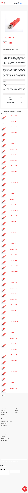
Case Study (17, 405)
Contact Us (25, 489)
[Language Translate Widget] (18, 2)
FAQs (16, 413)
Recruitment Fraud (3, 413)
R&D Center (3, 411)
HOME (1, 6)
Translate (19, 3)
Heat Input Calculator (4, 417)
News (16, 411)
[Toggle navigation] (25, 3)
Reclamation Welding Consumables (8, 6)
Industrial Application (4, 430)
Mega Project (3, 415)
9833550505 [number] (3, 441)
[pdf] (6, 42)
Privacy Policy (3, 419)
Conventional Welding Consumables (6, 426)
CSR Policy (2, 407)
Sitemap (16, 415)
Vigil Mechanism (3, 409)
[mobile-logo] (3, 2)
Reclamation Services (4, 428)
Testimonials (17, 409)
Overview (2, 405)
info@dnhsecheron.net (5, 443)
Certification (17, 407)
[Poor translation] (3, 474)
